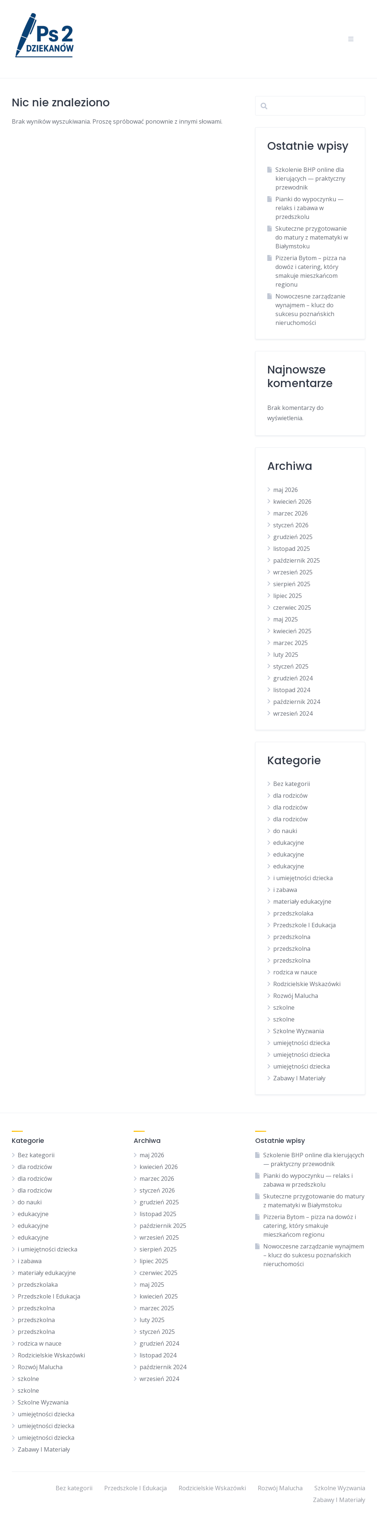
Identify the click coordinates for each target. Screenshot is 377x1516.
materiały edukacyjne (302, 901)
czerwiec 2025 (292, 607)
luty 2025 (285, 655)
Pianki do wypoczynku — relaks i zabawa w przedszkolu (309, 208)
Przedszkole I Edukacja (304, 925)
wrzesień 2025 (293, 572)
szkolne (284, 1007)
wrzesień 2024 (293, 713)
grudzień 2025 (293, 537)
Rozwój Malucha (295, 996)
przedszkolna (291, 937)
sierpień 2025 (291, 584)
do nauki (285, 831)
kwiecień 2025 (292, 631)
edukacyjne (288, 843)
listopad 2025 (291, 549)
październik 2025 (296, 560)
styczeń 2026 (291, 525)
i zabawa (285, 890)
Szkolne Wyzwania (298, 1031)
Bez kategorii (291, 784)
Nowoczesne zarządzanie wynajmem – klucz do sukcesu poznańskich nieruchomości (313, 1255)
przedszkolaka (293, 913)
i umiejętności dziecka (303, 878)
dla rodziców (290, 795)
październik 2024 (296, 702)
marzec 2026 (290, 513)
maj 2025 (285, 619)
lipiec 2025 (287, 596)
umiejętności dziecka (301, 1043)
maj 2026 (285, 490)
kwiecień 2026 (292, 501)
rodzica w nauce (295, 972)
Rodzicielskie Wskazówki (307, 984)
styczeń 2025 (291, 666)
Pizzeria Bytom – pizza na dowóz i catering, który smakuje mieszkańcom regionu (309, 1226)
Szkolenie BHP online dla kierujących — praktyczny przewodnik (310, 178)
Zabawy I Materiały (299, 1078)
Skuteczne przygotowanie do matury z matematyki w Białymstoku (311, 237)
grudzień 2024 (293, 678)
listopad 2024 (291, 690)
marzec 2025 (290, 643)
